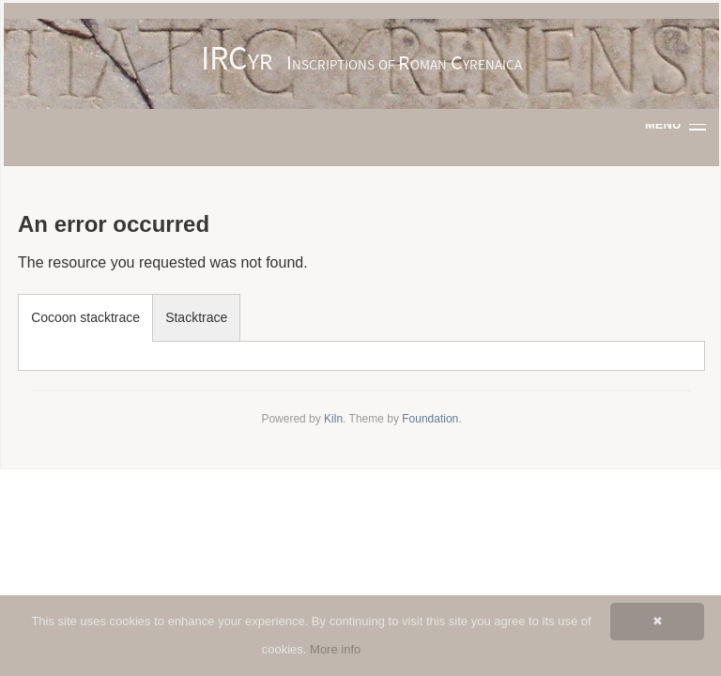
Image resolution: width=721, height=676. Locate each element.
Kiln (333, 418)
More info (335, 649)
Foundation (430, 418)
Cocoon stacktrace (85, 317)
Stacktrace (196, 317)
